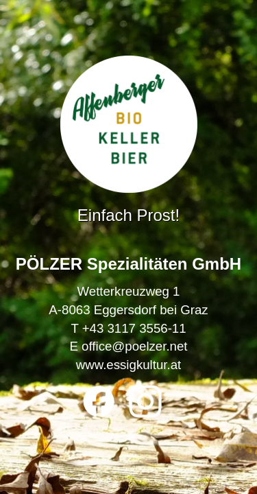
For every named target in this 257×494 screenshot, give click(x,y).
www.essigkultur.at (128, 364)
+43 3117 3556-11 (134, 328)
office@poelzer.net (134, 346)
